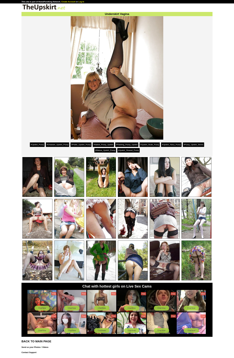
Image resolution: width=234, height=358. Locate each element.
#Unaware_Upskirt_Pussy (57, 144)
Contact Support (28, 352)
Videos (45, 347)
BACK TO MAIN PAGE (36, 341)
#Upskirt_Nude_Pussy (149, 144)
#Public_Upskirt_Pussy (81, 144)
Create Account (68, 2)
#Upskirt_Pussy (37, 144)
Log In (81, 2)
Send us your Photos (31, 347)
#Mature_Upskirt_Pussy (105, 150)
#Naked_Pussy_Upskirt (103, 144)
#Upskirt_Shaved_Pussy (128, 150)
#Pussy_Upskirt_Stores (193, 144)
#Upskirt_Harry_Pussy (171, 144)
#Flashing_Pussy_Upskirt (126, 144)
